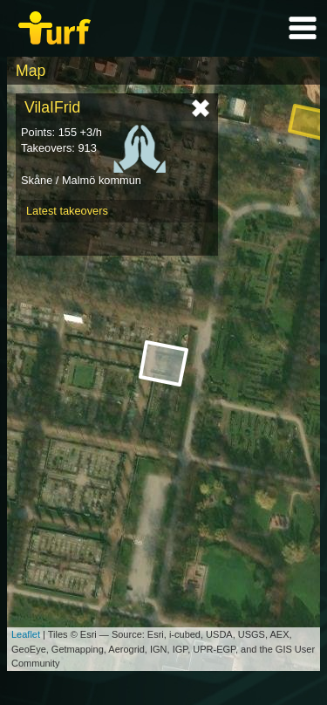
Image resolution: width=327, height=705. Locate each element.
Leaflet (25, 634)
